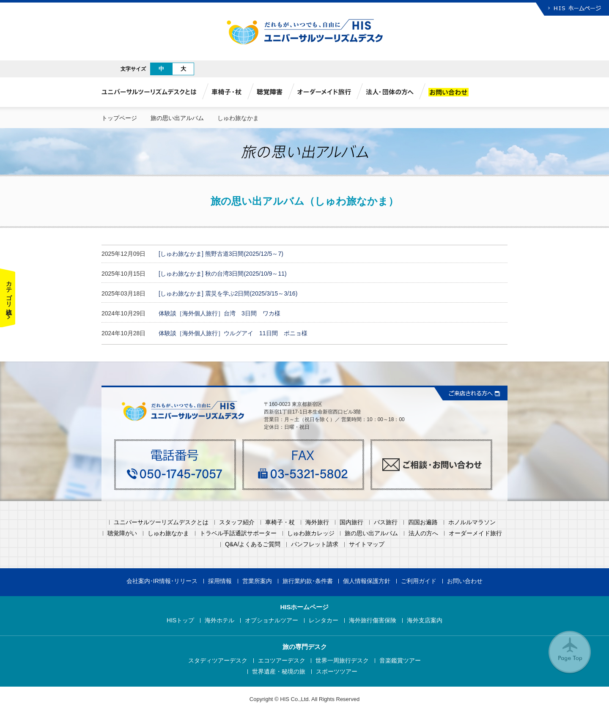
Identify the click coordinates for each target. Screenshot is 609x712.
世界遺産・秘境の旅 (278, 671)
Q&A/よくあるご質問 (252, 544)
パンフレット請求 (314, 544)
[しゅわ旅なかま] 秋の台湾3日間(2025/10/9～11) (223, 273)
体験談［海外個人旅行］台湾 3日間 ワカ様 (219, 313)
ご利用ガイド (418, 581)
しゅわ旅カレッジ (311, 533)
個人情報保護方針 (366, 581)
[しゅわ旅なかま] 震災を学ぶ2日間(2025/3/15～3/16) (228, 293)
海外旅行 (317, 522)
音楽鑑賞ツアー (400, 660)
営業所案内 (257, 581)
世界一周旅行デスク (342, 660)
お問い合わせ (465, 581)
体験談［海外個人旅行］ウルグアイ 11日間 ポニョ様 (233, 333)
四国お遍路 (423, 522)
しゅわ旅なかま (168, 533)
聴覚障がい (122, 533)
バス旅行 (386, 522)
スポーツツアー (336, 671)
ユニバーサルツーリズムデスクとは (161, 522)
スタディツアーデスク (217, 660)
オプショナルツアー (271, 620)
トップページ (119, 118)
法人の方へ (423, 533)
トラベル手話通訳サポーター (238, 533)
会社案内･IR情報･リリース (162, 581)
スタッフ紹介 (237, 522)
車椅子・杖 (280, 522)
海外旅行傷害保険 (372, 620)
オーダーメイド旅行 (475, 533)
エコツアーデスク (281, 660)
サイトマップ (366, 544)
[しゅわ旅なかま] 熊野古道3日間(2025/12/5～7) (221, 253)
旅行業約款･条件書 (308, 581)
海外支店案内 (424, 620)
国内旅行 (351, 522)
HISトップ (180, 620)
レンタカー (323, 620)
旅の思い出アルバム (177, 118)
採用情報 (220, 581)
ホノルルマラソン (472, 522)
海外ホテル (219, 620)
